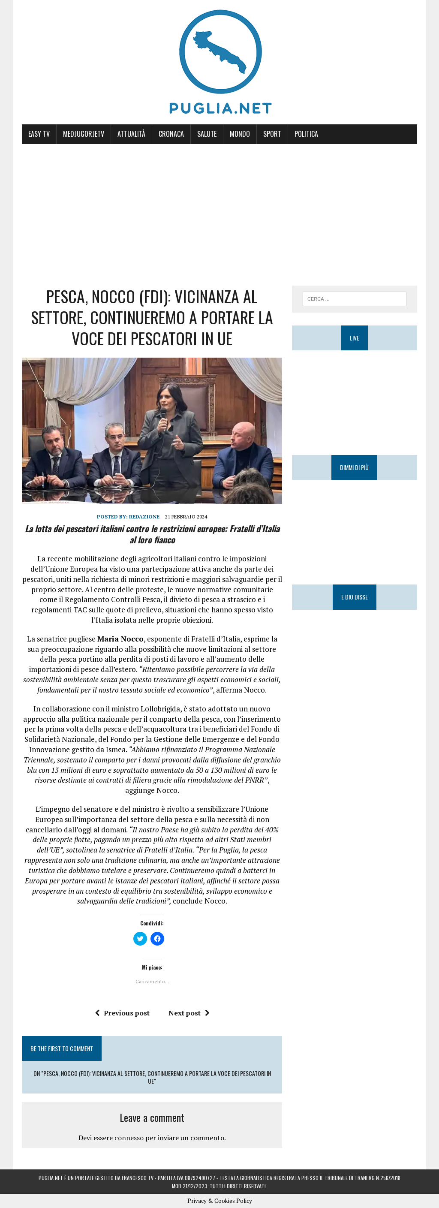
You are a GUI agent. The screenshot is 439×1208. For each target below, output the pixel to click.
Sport (272, 134)
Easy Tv (39, 134)
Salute (206, 134)
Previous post (122, 1013)
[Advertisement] (219, 208)
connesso (129, 1137)
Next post (189, 1013)
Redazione (144, 516)
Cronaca (171, 134)
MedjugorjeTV (83, 134)
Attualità (131, 134)
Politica (306, 134)
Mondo (240, 134)
